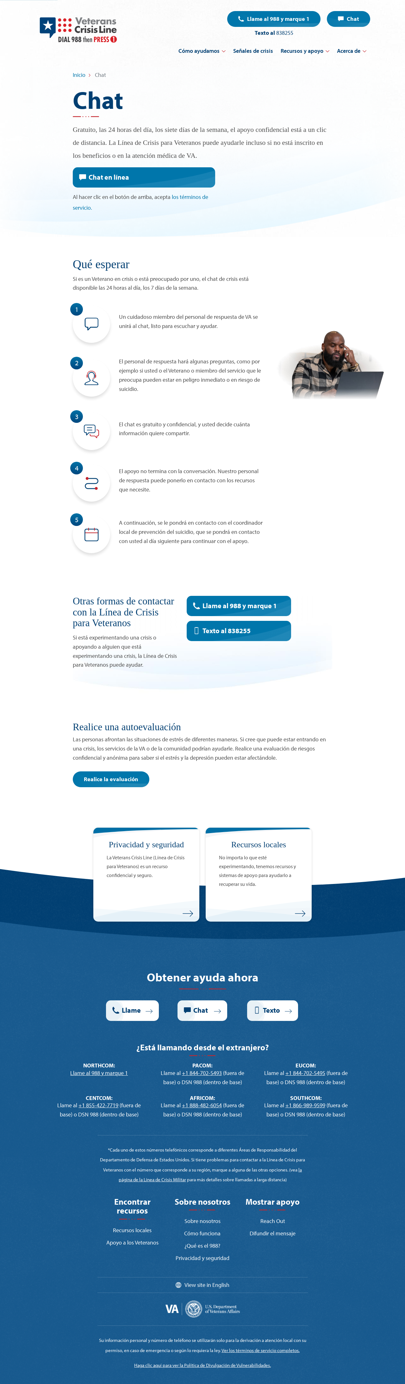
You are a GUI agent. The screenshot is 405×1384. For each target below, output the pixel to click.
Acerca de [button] (348, 50)
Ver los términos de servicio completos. (260, 1350)
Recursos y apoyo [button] (302, 50)
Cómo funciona (202, 1233)
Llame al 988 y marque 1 (278, 18)
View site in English (206, 1284)
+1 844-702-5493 (202, 1073)
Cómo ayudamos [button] (199, 50)
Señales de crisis (253, 50)
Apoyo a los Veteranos (132, 1242)
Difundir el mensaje (273, 1233)
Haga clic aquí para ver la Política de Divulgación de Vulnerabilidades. (202, 1365)
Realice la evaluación (111, 779)
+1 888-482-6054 (202, 1105)
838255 (284, 32)
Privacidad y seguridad (202, 1258)
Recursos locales (132, 1230)
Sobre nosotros (202, 1221)
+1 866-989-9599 (305, 1105)
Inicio (79, 74)
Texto (271, 1010)
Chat (353, 18)
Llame (131, 1010)
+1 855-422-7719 (98, 1105)
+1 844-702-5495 (305, 1073)
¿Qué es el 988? (202, 1245)
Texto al (226, 630)
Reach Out (272, 1221)
